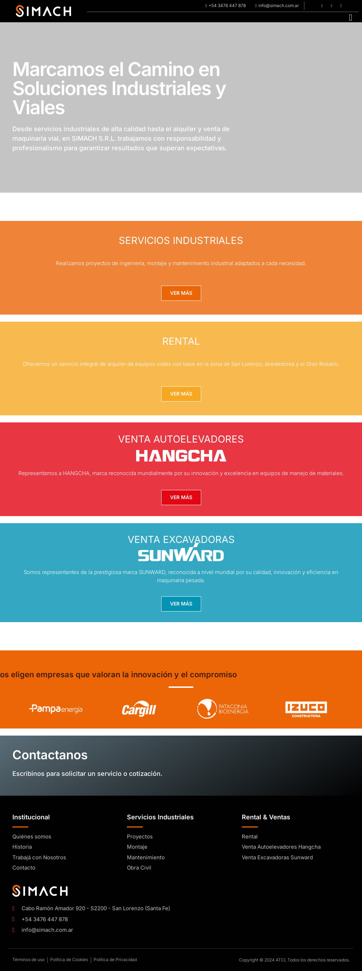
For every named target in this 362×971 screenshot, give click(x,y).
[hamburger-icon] (350, 17)
